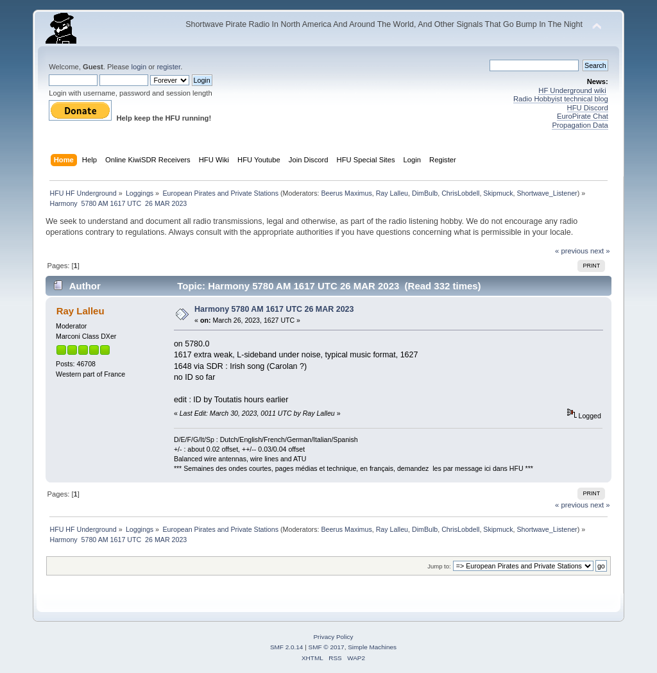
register (168, 67)
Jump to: (439, 566)
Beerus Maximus (346, 193)
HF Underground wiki (572, 90)
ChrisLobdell (460, 193)
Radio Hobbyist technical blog (560, 99)
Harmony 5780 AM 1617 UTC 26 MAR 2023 (274, 309)
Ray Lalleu (392, 193)
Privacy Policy (333, 636)
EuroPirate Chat (582, 116)
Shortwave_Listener (546, 193)
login (138, 67)
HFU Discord (587, 108)
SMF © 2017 (327, 647)
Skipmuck (498, 193)
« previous (571, 251)
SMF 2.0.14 (286, 647)
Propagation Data (580, 125)
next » (600, 251)
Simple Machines (372, 647)
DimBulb (425, 193)
